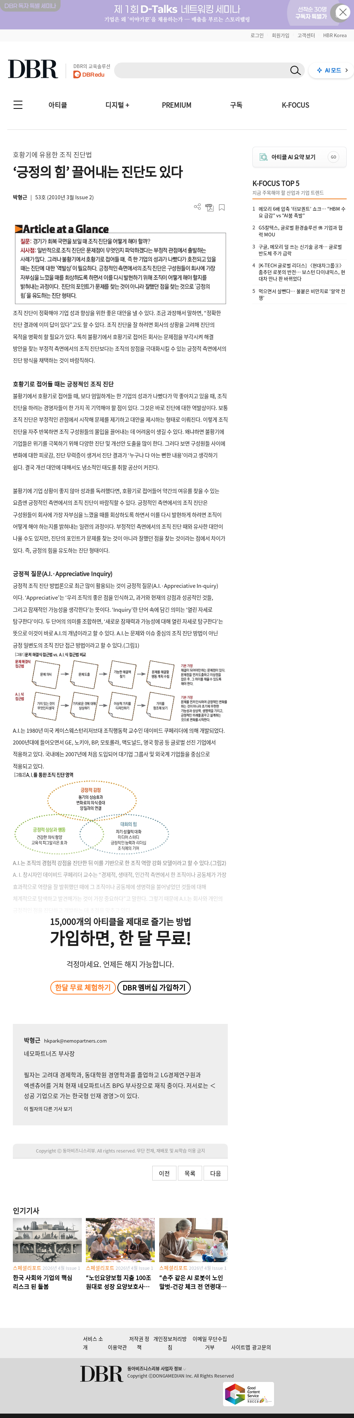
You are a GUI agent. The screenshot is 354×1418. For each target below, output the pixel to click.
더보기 (197, 207)
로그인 (257, 35)
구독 (236, 105)
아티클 (57, 105)
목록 (190, 1173)
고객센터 (306, 35)
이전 (164, 1173)
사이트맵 (240, 1347)
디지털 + (117, 105)
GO (333, 157)
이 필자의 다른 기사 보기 (48, 1108)
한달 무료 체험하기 (83, 987)
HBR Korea (335, 35)
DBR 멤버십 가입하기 (154, 987)
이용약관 (117, 1347)
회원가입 (280, 35)
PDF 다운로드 (210, 207)
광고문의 (261, 1347)
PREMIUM (176, 105)
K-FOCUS (295, 105)
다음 (215, 1173)
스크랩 (222, 207)
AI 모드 (333, 70)
